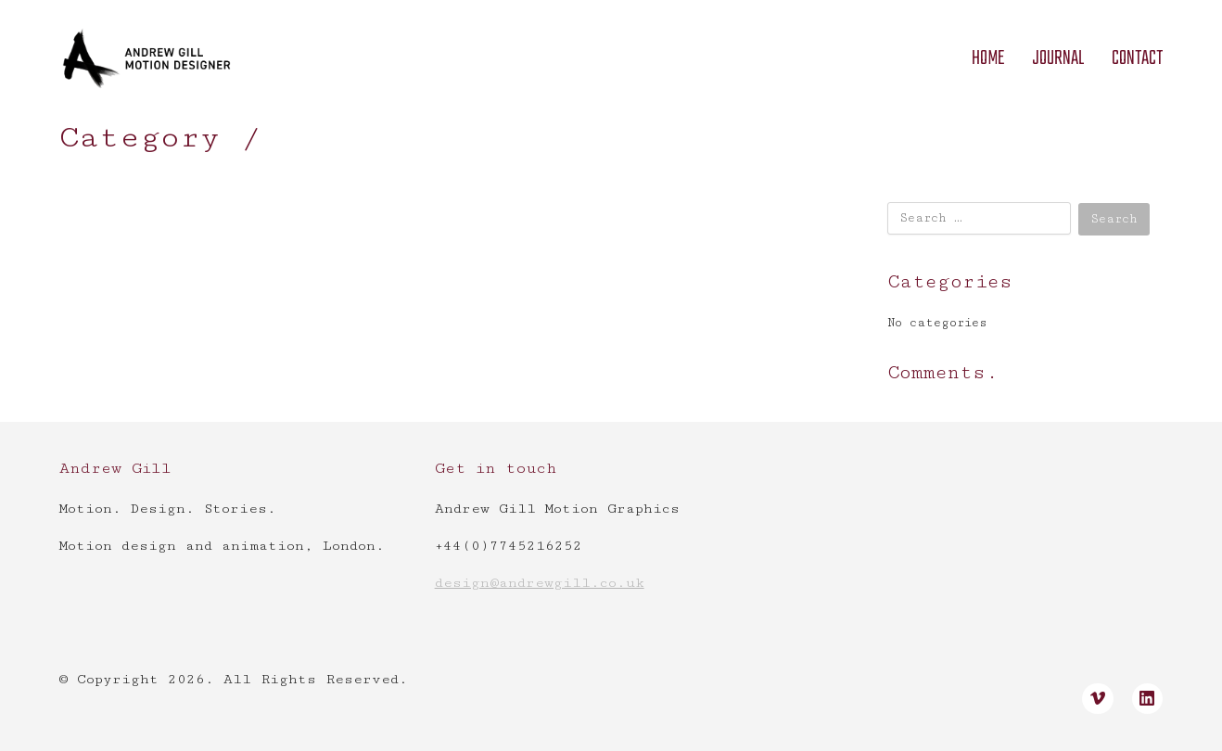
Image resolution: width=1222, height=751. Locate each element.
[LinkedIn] (1148, 699)
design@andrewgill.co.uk (539, 583)
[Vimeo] (1098, 699)
